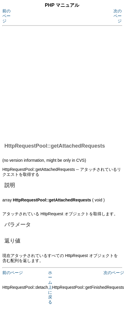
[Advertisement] (55, 83)
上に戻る (50, 294)
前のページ (6, 16)
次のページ (117, 16)
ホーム (50, 277)
